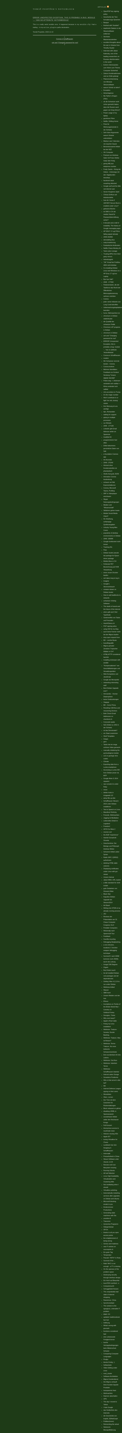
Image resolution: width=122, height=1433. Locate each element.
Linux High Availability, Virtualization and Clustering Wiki (111, 1179)
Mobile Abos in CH (109, 561)
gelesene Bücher (109, 209)
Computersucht (108, 1286)
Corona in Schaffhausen (64, 39)
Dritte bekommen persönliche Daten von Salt (111, 448)
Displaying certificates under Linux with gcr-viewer (111, 871)
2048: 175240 (108, 462)
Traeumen (107, 1221)
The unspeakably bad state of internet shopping (110, 1294)
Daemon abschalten (110, 1396)
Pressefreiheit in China (111, 1156)
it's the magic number (110, 395)
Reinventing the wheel (111, 1424)
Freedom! (106, 826)
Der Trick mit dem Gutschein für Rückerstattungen (109, 1102)
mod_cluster (107, 1373)
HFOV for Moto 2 (109, 829)
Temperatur (107, 1255)
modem (106, 358)
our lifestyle (107, 423)
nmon (105, 790)
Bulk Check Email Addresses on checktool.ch (109, 716)
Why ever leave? (109, 1018)
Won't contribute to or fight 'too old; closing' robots (110, 400)
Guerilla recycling (109, 939)
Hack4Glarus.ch (109, 623)
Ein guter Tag (108, 1252)
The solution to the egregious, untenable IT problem (111, 1308)
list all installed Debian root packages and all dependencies (111, 976)
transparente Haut (109, 1390)
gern (105, 741)
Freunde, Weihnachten (111, 815)
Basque (106, 22)
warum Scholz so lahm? (111, 87)
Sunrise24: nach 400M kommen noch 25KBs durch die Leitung (111, 959)
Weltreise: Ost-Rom (110, 1060)
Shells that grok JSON (111, 474)
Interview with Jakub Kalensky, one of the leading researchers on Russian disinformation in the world (111, 56)
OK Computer (108, 152)
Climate (106, 761)
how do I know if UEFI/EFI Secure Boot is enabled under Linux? (112, 203)
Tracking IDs (107, 547)
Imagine (106, 581)
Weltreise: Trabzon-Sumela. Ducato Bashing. (110, 1032)
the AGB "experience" (111, 835)
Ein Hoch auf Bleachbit (111, 1280)
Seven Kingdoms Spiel (111, 192)
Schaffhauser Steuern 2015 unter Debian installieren (111, 803)
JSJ (104, 914)
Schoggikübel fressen (110, 1289)
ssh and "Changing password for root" (65, 42)
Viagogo (106, 702)
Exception (106, 90)
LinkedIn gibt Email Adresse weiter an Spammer (110, 431)
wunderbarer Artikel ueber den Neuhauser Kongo (111, 1119)
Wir (104, 1086)
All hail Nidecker (109, 1173)
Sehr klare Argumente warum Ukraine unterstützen (111, 135)
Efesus (105, 1001)
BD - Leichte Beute (110, 640)
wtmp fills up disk (109, 798)
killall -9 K (106, 1314)
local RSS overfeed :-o (111, 1283)
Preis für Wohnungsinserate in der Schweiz (110, 127)
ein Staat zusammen (110, 733)
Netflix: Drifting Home (110, 121)
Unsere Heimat (108, 877)
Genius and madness (110, 1244)
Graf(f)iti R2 (107, 437)
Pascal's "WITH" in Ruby (112, 1258)
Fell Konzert (107, 1125)
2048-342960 (108, 237)
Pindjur (105, 1359)
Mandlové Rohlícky (110, 812)
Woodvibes (107, 1094)
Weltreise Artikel (109, 987)
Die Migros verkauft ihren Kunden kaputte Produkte (110, 1384)
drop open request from (111, 637)
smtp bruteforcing (109, 242)
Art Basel (106, 905)
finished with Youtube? (111, 25)
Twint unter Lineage (110, 251)
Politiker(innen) (108, 1421)
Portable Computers (110, 928)
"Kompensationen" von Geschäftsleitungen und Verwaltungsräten (111, 668)
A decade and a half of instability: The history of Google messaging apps (111, 225)
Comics (106, 299)
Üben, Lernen (108, 1097)
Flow (105, 550)
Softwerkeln (107, 1365)
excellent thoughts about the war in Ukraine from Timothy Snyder (111, 45)
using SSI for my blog (110, 629)
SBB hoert (107, 993)
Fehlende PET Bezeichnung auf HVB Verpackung (111, 567)
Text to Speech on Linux (111, 809)
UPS (105, 1399)
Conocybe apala (109, 722)
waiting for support (109, 414)
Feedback (106, 936)
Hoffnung (106, 1323)
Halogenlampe (108, 1227)
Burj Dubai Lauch (109, 970)
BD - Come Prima (109, 705)
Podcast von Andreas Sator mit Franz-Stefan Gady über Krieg (111, 158)
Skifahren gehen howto (111, 510)
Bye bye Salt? (108, 279)
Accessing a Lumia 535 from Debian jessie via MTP (111, 772)
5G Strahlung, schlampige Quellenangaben (109, 521)
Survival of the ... (109, 1260)
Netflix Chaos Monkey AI (112, 248)
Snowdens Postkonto (110, 1077)
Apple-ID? (106, 1136)
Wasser (106, 990)
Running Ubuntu (109, 1170)
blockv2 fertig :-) (109, 1362)
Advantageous (108, 93)
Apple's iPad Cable (110, 1021)
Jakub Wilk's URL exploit (112, 880)
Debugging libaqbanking (111, 942)
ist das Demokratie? (110, 730)
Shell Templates (108, 736)
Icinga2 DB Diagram (110, 964)
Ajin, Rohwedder (109, 412)
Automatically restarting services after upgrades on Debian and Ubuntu (111, 1196)
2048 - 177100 (108, 426)
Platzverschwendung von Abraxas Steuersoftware (110, 81)
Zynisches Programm (110, 1224)
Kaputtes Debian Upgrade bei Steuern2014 (109, 899)
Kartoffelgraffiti (108, 643)
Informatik (106, 1153)
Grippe (105, 739)
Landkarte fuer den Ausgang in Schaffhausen (110, 1148)
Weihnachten (108, 1393)
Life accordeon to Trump (111, 392)
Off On (105, 1229)
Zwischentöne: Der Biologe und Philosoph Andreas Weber (111, 846)
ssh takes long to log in (111, 578)
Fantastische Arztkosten (111, 245)
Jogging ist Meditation (111, 818)
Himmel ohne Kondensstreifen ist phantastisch (110, 468)
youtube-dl (107, 1218)
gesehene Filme (109, 118)
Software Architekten (110, 1376)
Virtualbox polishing (110, 1190)
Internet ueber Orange (111, 1074)
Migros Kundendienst (110, 1379)
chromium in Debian (110, 333)
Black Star (107, 894)
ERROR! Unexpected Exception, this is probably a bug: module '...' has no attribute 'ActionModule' (111, 346)
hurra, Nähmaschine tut (111, 313)
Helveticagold (108, 259)
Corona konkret (108, 366)
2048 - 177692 (108, 282)
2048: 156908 (108, 538)
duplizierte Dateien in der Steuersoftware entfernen (112, 31)
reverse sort (107, 832)
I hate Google (108, 1407)
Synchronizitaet (108, 1303)
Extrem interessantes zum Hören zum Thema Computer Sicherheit (111, 67)
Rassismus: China (109, 1300)
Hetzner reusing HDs (110, 1134)
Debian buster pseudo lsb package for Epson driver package (111, 555)
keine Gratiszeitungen (111, 699)
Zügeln (105, 967)
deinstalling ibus (109, 240)
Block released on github (112, 1108)
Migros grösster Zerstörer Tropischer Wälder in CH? (110, 648)
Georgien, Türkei (109, 1015)
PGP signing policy (110, 626)
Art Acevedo (107, 460)
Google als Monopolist (111, 680)
